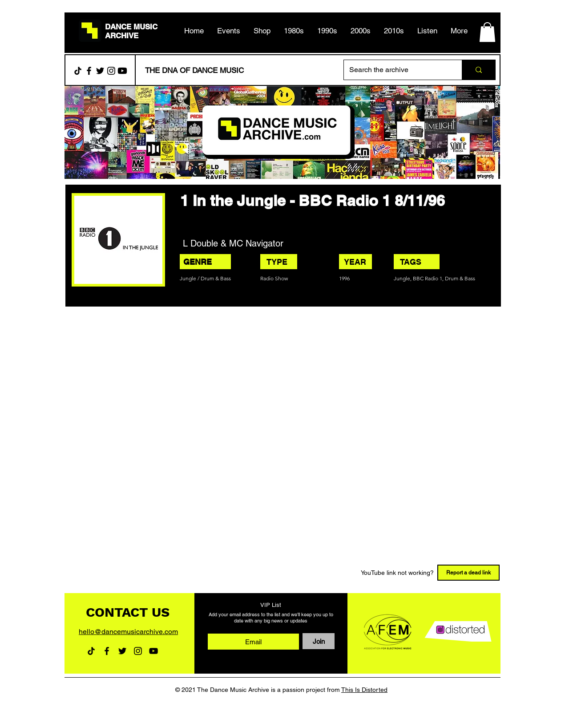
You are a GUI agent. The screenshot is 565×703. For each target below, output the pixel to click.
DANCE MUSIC (131, 26)
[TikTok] (78, 70)
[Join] (318, 641)
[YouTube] (153, 651)
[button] (294, 31)
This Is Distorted (364, 689)
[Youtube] (122, 70)
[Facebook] (89, 70)
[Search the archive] (396, 70)
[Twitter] (100, 70)
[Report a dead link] (468, 573)
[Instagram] (111, 70)
